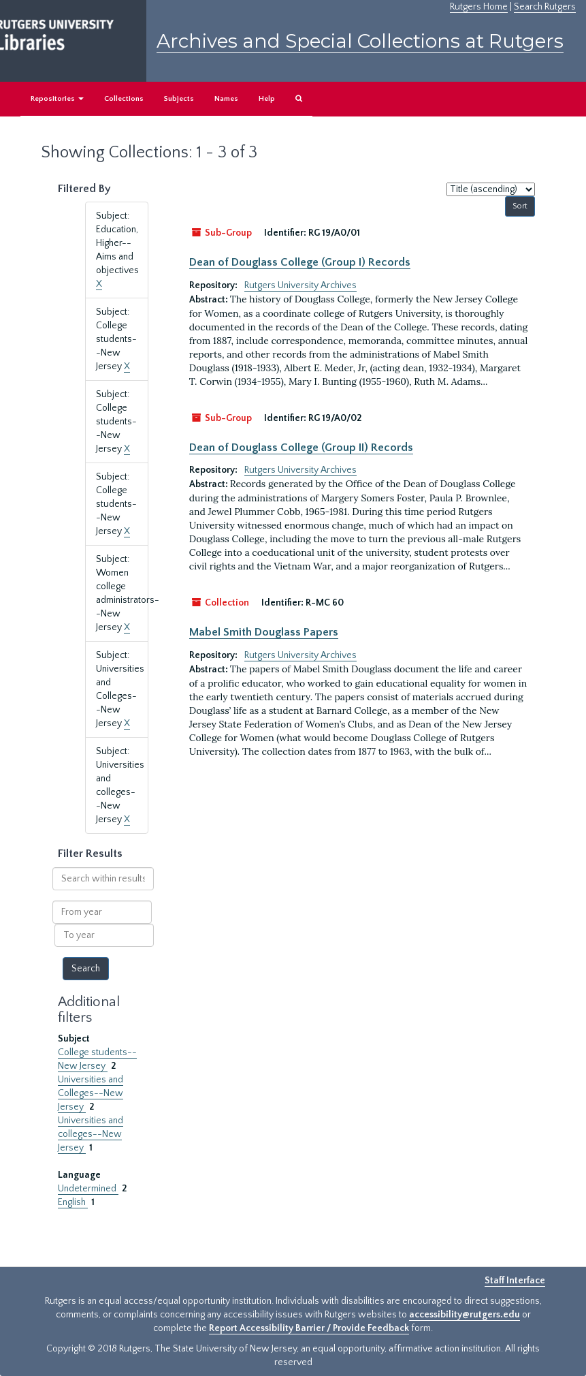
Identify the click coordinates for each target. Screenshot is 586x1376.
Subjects (179, 99)
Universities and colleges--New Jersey (90, 1134)
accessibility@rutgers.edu (464, 1314)
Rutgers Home (479, 6)
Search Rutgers (545, 6)
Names (226, 99)
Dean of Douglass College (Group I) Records (299, 262)
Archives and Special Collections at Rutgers (360, 40)
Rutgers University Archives (300, 285)
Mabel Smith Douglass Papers (263, 632)
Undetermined (88, 1188)
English (73, 1202)
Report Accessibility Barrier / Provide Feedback (309, 1328)
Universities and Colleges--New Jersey (90, 1093)
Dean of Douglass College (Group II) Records (301, 447)
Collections (124, 99)
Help (267, 99)
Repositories (57, 99)
